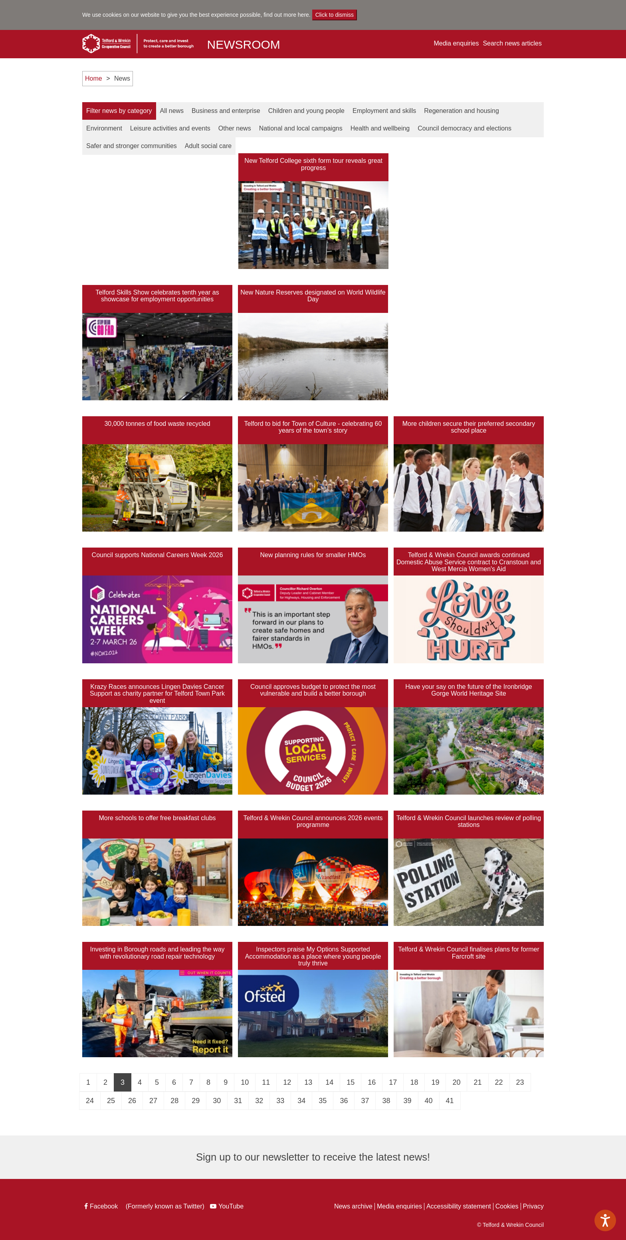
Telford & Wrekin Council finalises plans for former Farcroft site (468, 953)
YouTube (228, 1207)
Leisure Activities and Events (170, 128)
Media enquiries (456, 43)
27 (153, 1101)
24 (90, 1101)
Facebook (101, 1207)
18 (414, 1082)
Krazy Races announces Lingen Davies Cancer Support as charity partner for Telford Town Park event (157, 693)
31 (238, 1101)
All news (172, 110)
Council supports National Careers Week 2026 (157, 555)
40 (429, 1101)
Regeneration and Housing (461, 110)
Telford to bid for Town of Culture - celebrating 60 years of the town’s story (313, 427)
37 (365, 1101)
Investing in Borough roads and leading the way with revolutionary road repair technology (157, 953)
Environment (104, 128)
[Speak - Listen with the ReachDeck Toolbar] (605, 1220)
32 (259, 1101)
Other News (234, 128)
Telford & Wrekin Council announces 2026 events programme (312, 822)
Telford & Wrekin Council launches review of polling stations (468, 822)
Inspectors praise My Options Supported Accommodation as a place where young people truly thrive (313, 956)
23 (520, 1082)
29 (196, 1101)
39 (407, 1101)
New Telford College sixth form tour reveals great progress (313, 164)
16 (372, 1082)
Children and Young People (306, 110)
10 (245, 1082)
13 (308, 1082)
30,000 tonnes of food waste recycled (157, 423)
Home (93, 78)
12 (287, 1082)
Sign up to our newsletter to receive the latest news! (313, 1157)
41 (450, 1101)
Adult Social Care (208, 145)
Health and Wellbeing (380, 128)
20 (456, 1082)
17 (393, 1082)
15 (351, 1082)
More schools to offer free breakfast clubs (157, 818)
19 (435, 1082)
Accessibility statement (458, 1206)
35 (323, 1101)
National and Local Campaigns (301, 128)
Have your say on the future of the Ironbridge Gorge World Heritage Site (468, 690)
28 (174, 1101)
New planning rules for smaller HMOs (313, 555)
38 (386, 1101)
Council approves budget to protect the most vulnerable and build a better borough (313, 690)
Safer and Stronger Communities (131, 145)
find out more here (286, 15)
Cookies (507, 1206)
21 (477, 1082)
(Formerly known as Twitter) (163, 1207)
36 (344, 1101)
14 (329, 1082)
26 (132, 1101)
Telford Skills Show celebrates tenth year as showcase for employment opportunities (157, 296)
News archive (353, 1206)
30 (217, 1101)
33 (280, 1101)
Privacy (533, 1206)
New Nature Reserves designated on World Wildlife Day (312, 296)
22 (499, 1082)
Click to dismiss (334, 15)
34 (301, 1101)
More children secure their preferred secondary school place (468, 427)
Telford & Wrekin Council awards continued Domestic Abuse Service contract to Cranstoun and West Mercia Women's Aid (468, 562)
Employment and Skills (384, 110)
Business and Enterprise (226, 110)
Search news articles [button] (512, 43)
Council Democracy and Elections (464, 128)
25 (111, 1101)
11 (266, 1082)
